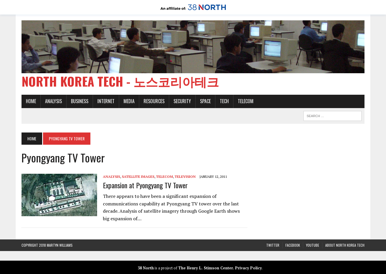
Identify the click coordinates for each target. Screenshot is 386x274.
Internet (106, 101)
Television (185, 176)
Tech (224, 101)
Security (182, 101)
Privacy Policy (248, 268)
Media (129, 101)
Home (31, 101)
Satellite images (138, 176)
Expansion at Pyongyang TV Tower (145, 185)
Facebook (292, 245)
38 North (146, 268)
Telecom (245, 101)
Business (79, 101)
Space (205, 101)
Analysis (53, 101)
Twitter (272, 245)
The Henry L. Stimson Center (205, 268)
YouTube (312, 245)
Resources (154, 101)
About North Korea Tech (344, 245)
